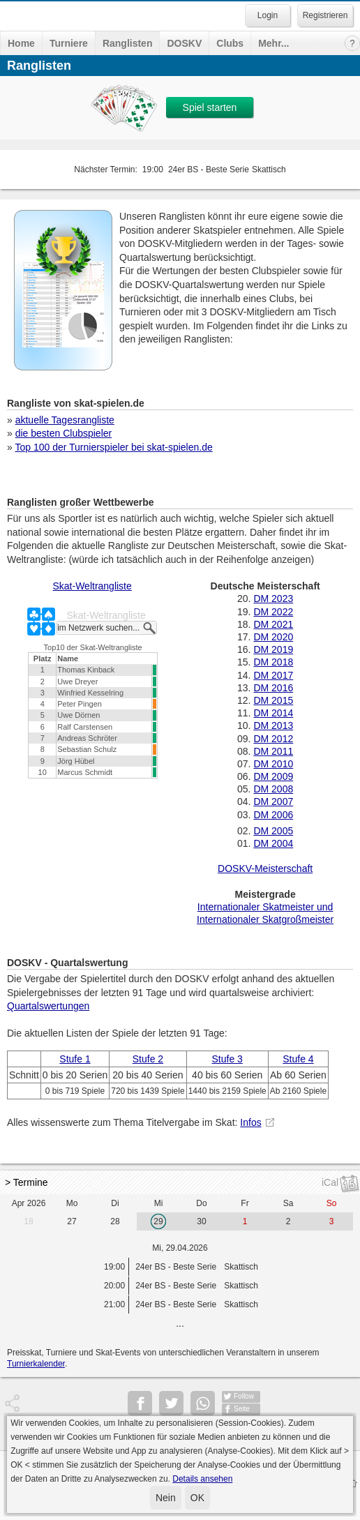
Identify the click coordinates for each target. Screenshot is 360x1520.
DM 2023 (273, 598)
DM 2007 (273, 801)
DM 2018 (273, 662)
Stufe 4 (298, 1058)
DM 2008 (273, 789)
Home (21, 43)
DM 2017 (273, 675)
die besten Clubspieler (63, 433)
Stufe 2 (148, 1058)
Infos (250, 1122)
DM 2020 (273, 636)
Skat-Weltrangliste (91, 586)
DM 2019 (273, 649)
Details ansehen (202, 1479)
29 (158, 1221)
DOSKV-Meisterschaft (265, 868)
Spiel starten (210, 107)
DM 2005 (273, 830)
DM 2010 (273, 763)
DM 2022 (273, 611)
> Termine (26, 1182)
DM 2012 (273, 738)
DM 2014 (273, 712)
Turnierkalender (36, 1364)
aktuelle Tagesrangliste (64, 420)
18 (28, 1221)
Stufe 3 (227, 1058)
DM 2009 (273, 776)
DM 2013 (273, 725)
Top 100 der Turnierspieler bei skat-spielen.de (113, 447)
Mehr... (273, 43)
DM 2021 (273, 624)
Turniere (69, 43)
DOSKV (184, 43)
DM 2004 (273, 843)
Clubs (229, 43)
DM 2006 (273, 814)
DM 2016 (273, 687)
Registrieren (325, 15)
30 (201, 1221)
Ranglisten (128, 43)
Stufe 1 (74, 1058)
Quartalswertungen (48, 1005)
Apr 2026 (29, 1203)
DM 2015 (273, 700)
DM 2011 (273, 751)
